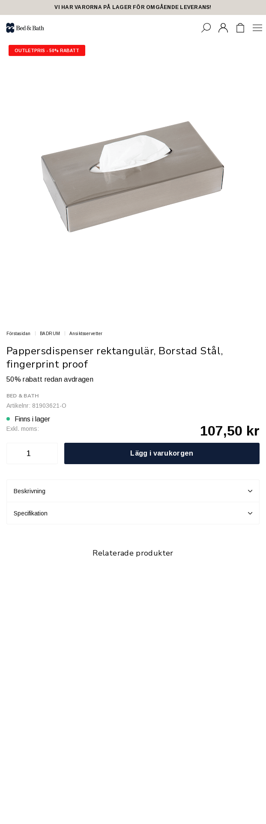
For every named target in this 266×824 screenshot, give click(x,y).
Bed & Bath (22, 395)
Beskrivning (133, 491)
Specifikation (133, 513)
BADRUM (50, 333)
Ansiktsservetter (86, 333)
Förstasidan (18, 333)
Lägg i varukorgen (161, 453)
